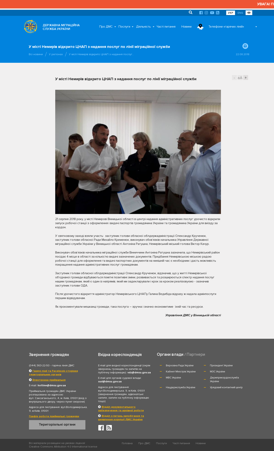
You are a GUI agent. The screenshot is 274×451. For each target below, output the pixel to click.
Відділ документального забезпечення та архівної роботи (121, 408)
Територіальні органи (57, 424)
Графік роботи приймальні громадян (54, 416)
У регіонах (56, 54)
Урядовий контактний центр (226, 387)
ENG (240, 12)
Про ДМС (106, 27)
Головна (127, 443)
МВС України (173, 377)
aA (240, 77)
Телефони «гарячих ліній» (226, 27)
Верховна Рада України (180, 365)
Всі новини (36, 54)
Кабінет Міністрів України (181, 371)
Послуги (124, 27)
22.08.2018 (242, 54)
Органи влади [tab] (170, 354)
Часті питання (166, 27)
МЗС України (217, 371)
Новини (186, 27)
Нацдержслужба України (180, 387)
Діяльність (143, 27)
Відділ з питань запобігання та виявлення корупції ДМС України (121, 417)
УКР (230, 12)
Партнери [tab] (196, 354)
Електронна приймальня (49, 380)
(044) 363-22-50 (39, 365)
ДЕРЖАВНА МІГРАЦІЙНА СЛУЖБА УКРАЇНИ (61, 27)
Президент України (221, 365)
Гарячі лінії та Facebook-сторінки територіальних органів (53, 372)
